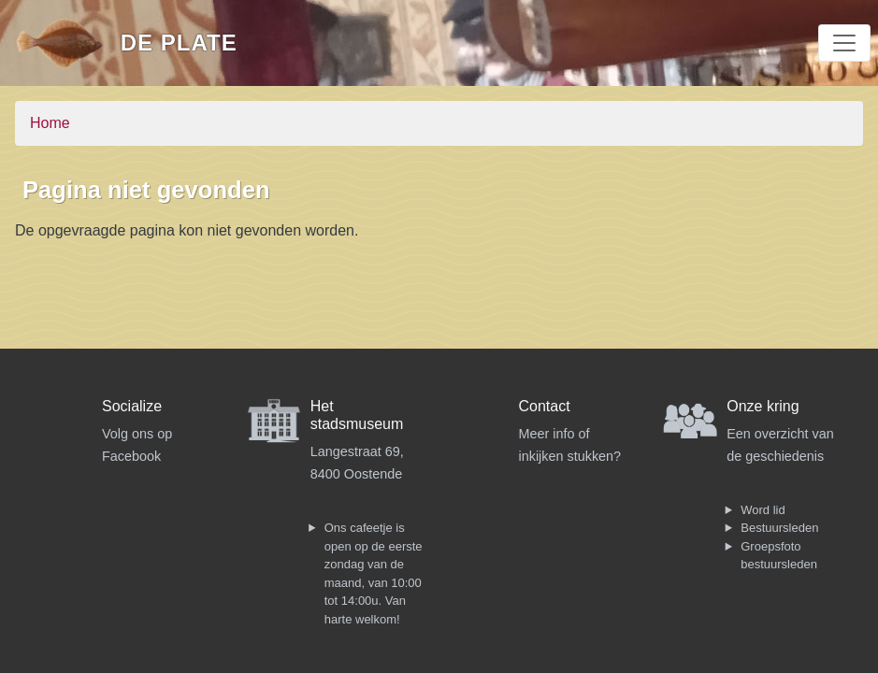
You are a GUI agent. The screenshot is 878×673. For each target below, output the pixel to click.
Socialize (132, 406)
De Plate (179, 42)
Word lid (762, 510)
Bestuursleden (779, 528)
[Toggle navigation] (844, 43)
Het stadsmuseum (357, 415)
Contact (544, 406)
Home (50, 123)
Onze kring (763, 406)
